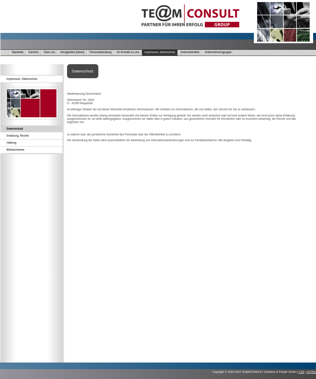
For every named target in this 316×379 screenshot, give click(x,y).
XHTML (311, 371)
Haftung (11, 142)
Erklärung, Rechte (18, 135)
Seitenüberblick (190, 52)
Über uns (49, 52)
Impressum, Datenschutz (159, 52)
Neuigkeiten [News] (72, 52)
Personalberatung (101, 52)
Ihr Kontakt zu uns (128, 52)
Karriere (34, 52)
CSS (301, 371)
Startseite (17, 52)
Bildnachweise (15, 149)
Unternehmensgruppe (218, 52)
